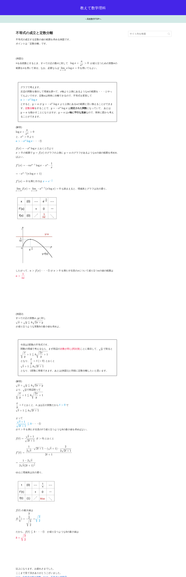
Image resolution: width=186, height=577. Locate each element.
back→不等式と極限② (55, 559)
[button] (169, 33)
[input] (150, 34)
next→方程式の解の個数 (28, 559)
